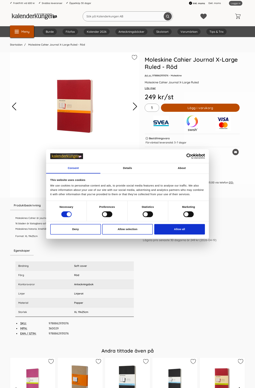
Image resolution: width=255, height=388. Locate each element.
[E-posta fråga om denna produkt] (235, 152)
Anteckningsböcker (131, 31)
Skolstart (162, 31)
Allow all (179, 229)
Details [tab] (127, 168)
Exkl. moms (215, 3)
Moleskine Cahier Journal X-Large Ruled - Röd (56, 44)
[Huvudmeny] (22, 32)
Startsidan (16, 44)
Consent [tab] (73, 168)
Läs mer (150, 88)
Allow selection (127, 229)
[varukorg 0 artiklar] (238, 16)
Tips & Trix (216, 31)
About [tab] (182, 168)
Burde (50, 31)
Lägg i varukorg (200, 108)
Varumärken (188, 31)
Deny (75, 229)
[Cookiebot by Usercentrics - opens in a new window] (189, 156)
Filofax (70, 31)
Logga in (236, 3)
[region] (74, 250)
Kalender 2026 (97, 31)
